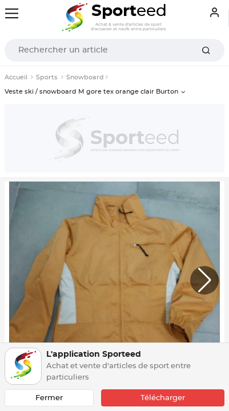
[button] (204, 280)
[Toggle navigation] (12, 13)
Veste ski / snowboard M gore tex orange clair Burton (91, 91)
